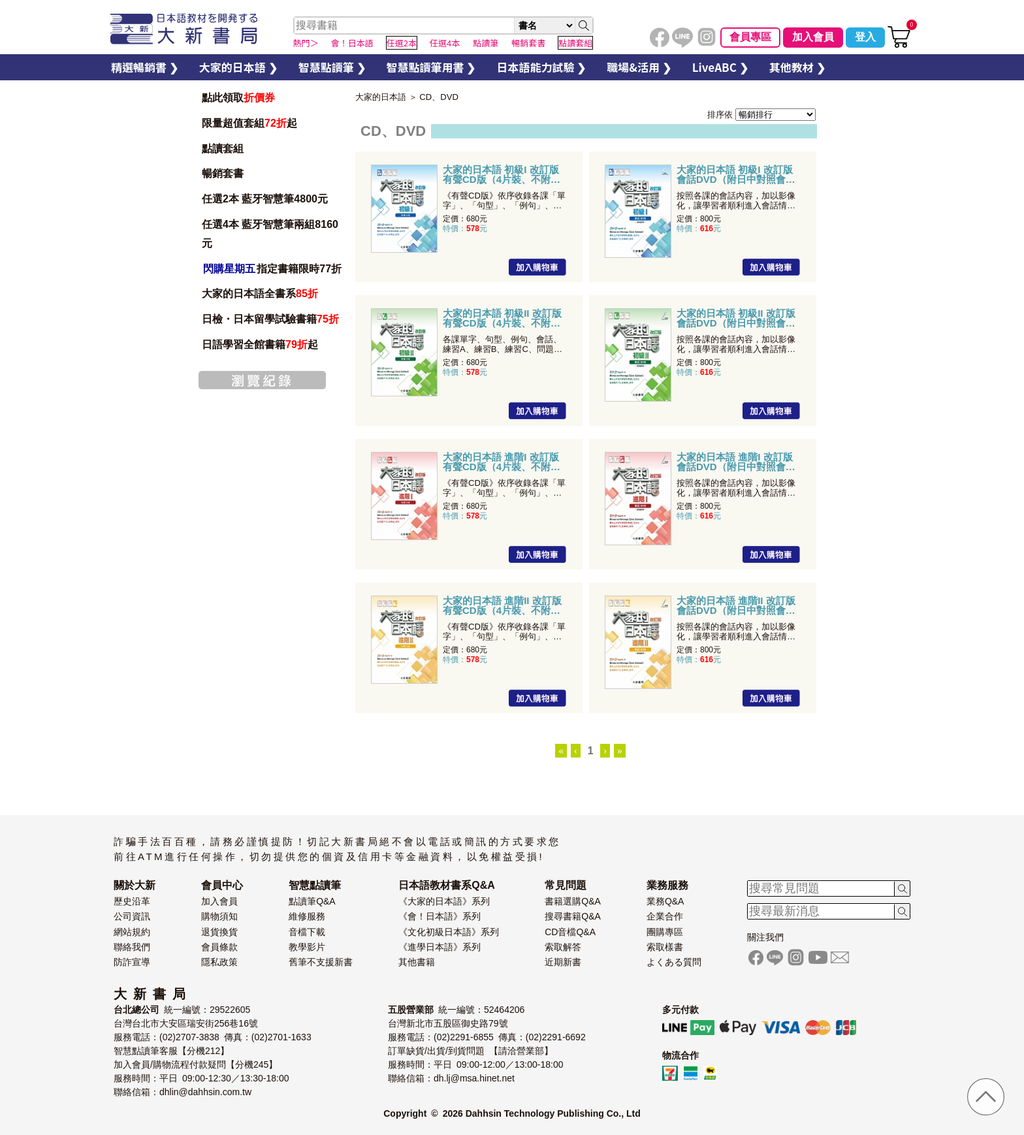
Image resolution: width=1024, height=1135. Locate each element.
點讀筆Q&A (312, 901)
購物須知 (219, 916)
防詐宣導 (132, 962)
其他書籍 (416, 962)
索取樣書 (665, 947)
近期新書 (563, 962)
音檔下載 (307, 932)
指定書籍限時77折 (272, 268)
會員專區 (750, 36)
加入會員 (813, 36)
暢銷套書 (223, 173)
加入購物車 (537, 267)
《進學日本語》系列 (439, 947)
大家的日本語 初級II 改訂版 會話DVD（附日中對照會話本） (736, 318)
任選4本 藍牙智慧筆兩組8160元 (270, 234)
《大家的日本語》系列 (444, 901)
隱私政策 (219, 962)
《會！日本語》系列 (439, 916)
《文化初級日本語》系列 (448, 932)
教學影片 (307, 947)
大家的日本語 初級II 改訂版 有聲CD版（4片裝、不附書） (502, 318)
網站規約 (132, 932)
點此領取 (238, 97)
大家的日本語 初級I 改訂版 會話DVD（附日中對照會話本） (736, 174)
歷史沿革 (132, 901)
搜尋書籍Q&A (573, 916)
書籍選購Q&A (573, 901)
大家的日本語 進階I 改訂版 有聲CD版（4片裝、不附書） (501, 462)
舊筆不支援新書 (321, 962)
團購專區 (665, 932)
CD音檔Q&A (570, 932)
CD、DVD (438, 97)
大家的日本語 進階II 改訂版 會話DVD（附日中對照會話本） (736, 605)
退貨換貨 (219, 932)
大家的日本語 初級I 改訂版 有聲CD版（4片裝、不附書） (501, 174)
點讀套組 (223, 148)
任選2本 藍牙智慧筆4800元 (265, 198)
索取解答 (563, 947)
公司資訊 (132, 916)
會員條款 (219, 947)
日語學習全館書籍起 (260, 344)
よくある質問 (674, 962)
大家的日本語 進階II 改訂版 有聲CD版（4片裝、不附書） (502, 605)
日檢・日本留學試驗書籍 (270, 319)
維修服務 (307, 916)
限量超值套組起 (249, 123)
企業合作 (665, 916)
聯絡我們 (132, 947)
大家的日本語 (380, 97)
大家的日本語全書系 (260, 293)
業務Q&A (665, 901)
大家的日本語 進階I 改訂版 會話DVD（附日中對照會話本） (736, 462)
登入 (865, 36)
